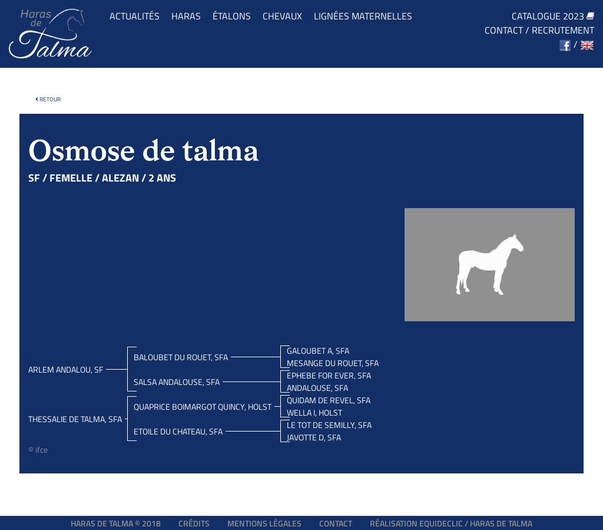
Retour (48, 99)
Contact (504, 30)
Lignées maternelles (363, 16)
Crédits (194, 523)
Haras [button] (186, 16)
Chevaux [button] (282, 16)
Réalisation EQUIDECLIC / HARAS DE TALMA (451, 523)
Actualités (135, 16)
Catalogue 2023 (553, 16)
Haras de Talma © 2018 (116, 523)
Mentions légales (264, 523)
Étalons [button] (232, 16)
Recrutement (563, 30)
